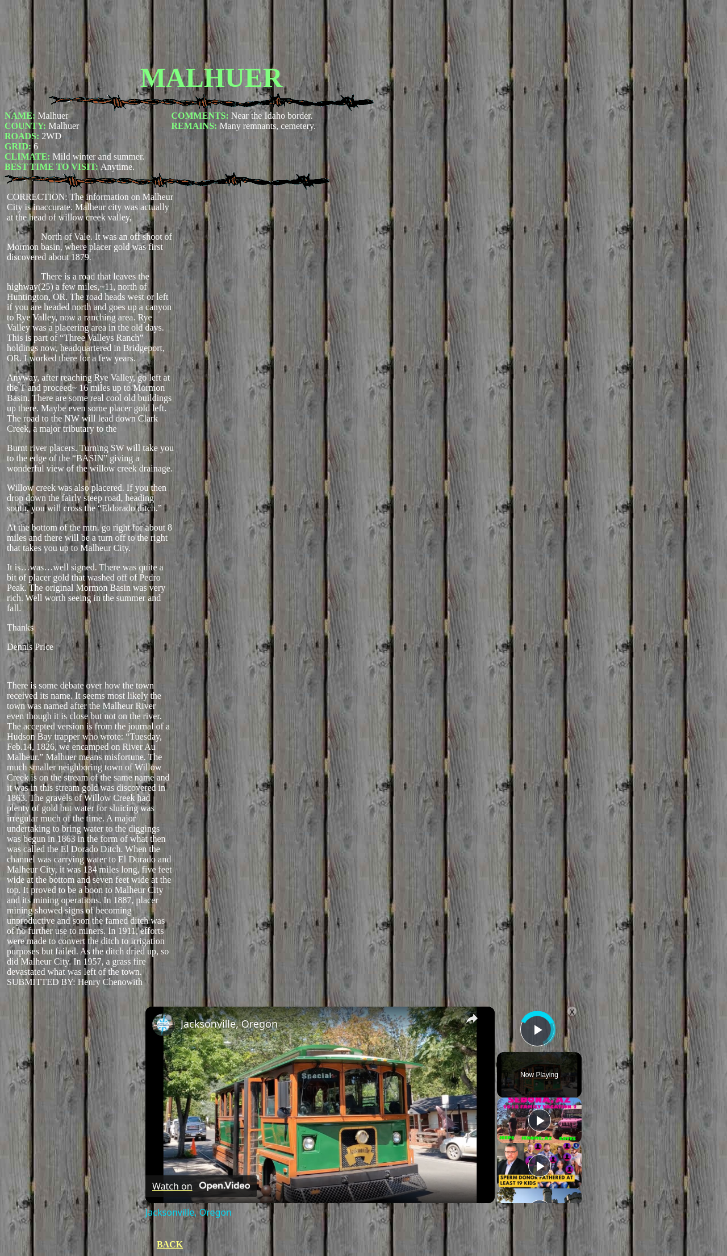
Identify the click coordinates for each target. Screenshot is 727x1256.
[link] (163, 1024)
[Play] (539, 1120)
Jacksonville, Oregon (229, 1023)
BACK (170, 1244)
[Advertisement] (211, 30)
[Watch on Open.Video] (201, 1186)
